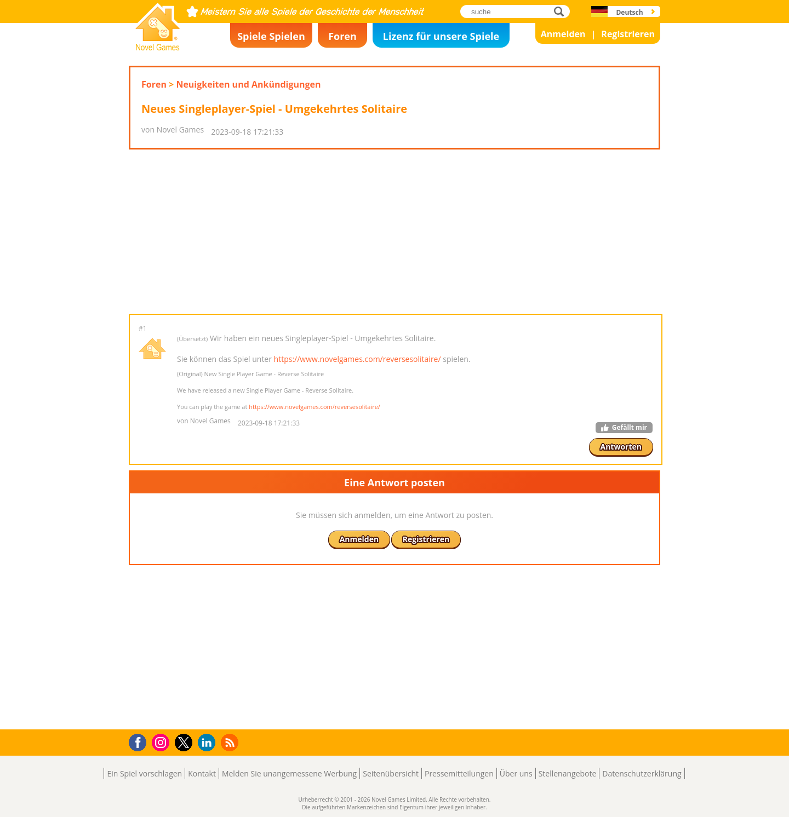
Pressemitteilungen (459, 773)
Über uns (516, 773)
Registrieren (628, 34)
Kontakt (202, 773)
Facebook (140, 741)
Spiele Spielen (271, 36)
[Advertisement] (394, 231)
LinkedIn (208, 742)
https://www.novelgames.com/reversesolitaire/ (357, 359)
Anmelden (563, 34)
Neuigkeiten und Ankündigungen (248, 84)
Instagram (162, 741)
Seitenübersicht (391, 773)
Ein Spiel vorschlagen (144, 773)
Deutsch (629, 12)
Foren (342, 36)
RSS (231, 742)
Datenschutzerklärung (641, 773)
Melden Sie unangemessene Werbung (289, 773)
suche (562, 11)
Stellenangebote (568, 773)
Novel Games (156, 47)
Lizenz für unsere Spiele (441, 36)
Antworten (621, 446)
